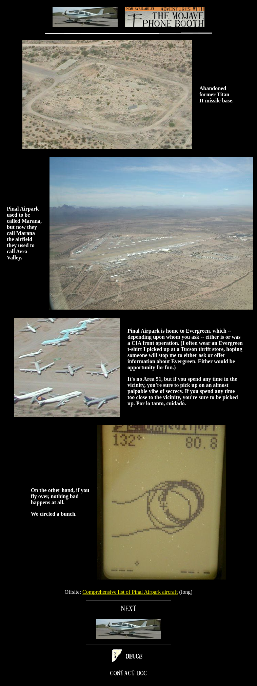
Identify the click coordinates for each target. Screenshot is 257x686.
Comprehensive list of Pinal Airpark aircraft (130, 592)
